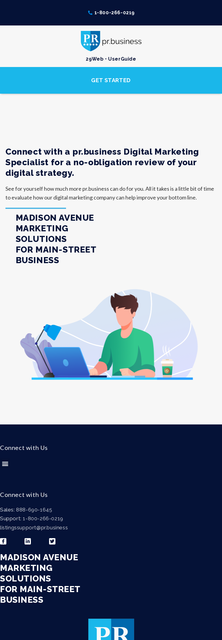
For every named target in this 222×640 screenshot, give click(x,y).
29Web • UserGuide (111, 59)
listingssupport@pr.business (34, 527)
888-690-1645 (34, 510)
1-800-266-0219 (43, 518)
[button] (111, 80)
